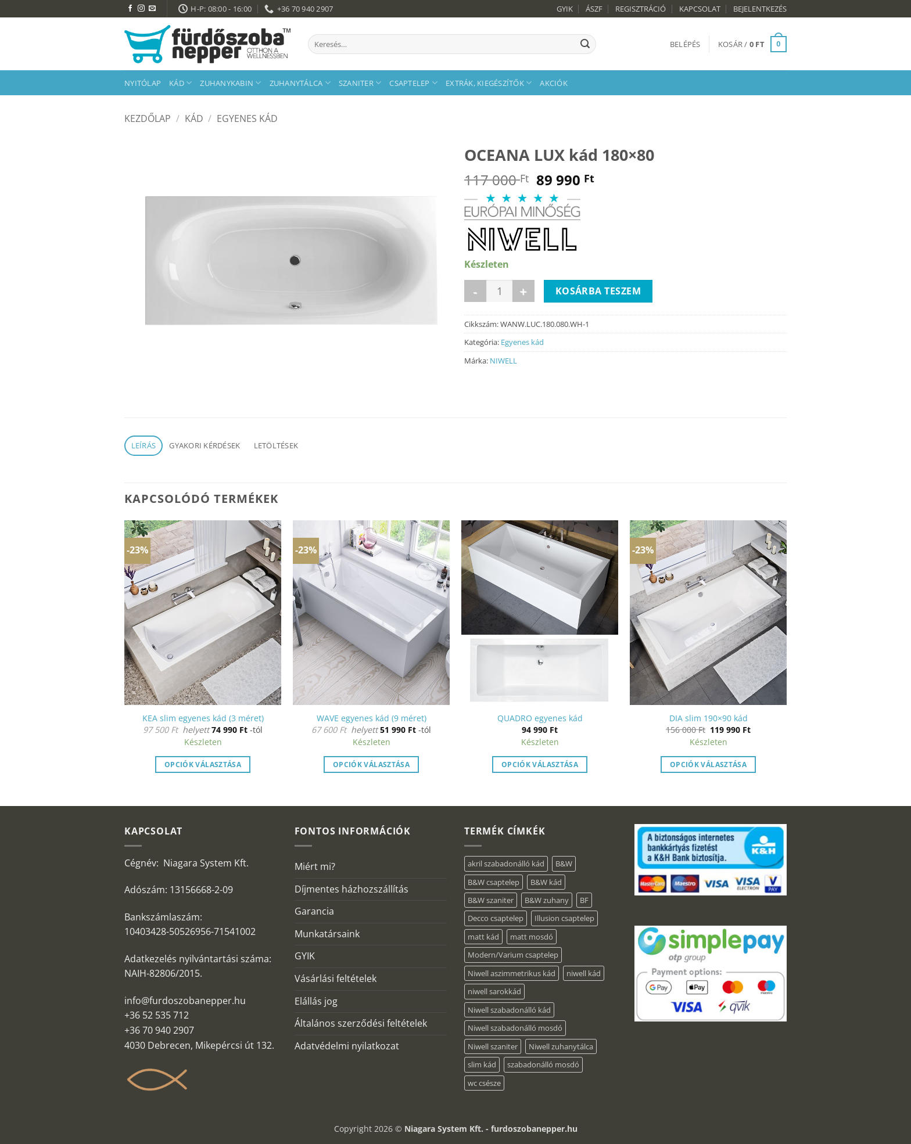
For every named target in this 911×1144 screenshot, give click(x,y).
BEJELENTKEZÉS (760, 8)
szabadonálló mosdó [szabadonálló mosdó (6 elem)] (543, 1064)
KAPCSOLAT (699, 8)
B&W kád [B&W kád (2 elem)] (546, 882)
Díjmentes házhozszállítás (351, 889)
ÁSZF (594, 8)
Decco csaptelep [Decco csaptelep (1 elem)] (495, 918)
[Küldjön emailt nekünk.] (152, 9)
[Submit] (585, 44)
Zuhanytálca (300, 82)
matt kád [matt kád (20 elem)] (483, 936)
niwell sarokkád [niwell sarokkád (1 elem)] (494, 991)
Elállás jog (316, 1001)
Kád (180, 82)
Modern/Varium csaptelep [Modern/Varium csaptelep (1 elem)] (513, 954)
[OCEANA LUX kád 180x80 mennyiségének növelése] (523, 291)
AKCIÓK (554, 83)
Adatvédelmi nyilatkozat (347, 1045)
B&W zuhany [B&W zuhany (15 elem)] (547, 900)
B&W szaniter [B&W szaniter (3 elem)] (491, 900)
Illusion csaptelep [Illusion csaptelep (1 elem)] (564, 918)
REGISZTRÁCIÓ (640, 8)
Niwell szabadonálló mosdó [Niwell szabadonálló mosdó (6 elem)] (515, 1028)
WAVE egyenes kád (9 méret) (371, 718)
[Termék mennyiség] (499, 291)
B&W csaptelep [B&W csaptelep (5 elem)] (493, 882)
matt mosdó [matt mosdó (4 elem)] (531, 936)
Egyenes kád (247, 118)
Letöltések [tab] (276, 445)
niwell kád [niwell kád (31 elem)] (583, 973)
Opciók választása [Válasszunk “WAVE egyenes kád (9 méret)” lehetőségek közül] (371, 764)
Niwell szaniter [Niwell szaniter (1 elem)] (493, 1046)
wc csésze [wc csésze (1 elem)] (484, 1083)
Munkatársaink (327, 933)
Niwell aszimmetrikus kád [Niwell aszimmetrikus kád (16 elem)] (511, 973)
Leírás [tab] (143, 445)
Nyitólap (142, 83)
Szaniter (360, 82)
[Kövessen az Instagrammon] (141, 9)
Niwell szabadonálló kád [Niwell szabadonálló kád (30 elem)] (509, 1010)
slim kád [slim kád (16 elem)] (482, 1064)
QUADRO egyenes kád (540, 718)
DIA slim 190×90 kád (708, 718)
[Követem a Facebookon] (130, 9)
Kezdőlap (147, 118)
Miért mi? (315, 866)
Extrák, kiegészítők (489, 82)
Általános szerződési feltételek (361, 1023)
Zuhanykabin (230, 82)
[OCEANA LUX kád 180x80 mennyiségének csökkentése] (475, 291)
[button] (685, 44)
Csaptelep (413, 82)
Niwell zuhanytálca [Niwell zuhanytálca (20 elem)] (561, 1046)
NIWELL (503, 360)
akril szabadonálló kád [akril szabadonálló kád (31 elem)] (506, 863)
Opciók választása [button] (708, 764)
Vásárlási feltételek (335, 978)
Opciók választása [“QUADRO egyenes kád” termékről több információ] (539, 764)
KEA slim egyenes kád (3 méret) (203, 718)
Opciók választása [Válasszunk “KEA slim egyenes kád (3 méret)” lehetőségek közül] (202, 764)
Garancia (314, 911)
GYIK (565, 8)
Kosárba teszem (598, 291)
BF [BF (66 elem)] (584, 900)
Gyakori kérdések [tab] (204, 445)
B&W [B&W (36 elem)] (563, 863)
